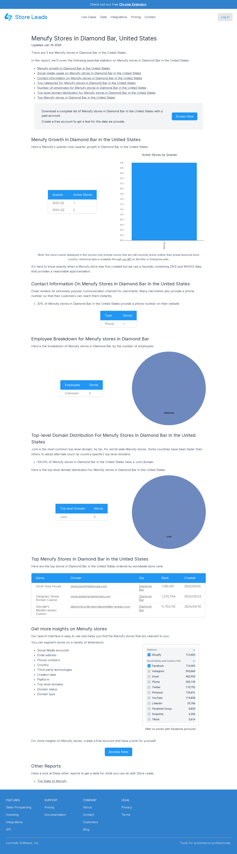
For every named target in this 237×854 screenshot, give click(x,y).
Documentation (55, 815)
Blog (86, 829)
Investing (12, 815)
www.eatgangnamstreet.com (91, 596)
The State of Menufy (52, 781)
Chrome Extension (132, 4)
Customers (90, 822)
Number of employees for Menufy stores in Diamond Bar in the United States (91, 88)
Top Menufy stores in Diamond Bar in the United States (76, 97)
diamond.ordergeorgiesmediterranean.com (100, 606)
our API (126, 259)
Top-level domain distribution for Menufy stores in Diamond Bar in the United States (96, 93)
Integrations (119, 17)
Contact (150, 17)
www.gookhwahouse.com (89, 586)
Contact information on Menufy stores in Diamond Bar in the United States (89, 78)
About (87, 807)
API (8, 829)
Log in (225, 17)
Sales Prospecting (18, 807)
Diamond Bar (145, 588)
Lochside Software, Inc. (22, 843)
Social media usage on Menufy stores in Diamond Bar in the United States (89, 73)
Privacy (126, 807)
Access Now (184, 116)
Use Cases (88, 17)
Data (103, 17)
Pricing (136, 17)
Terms (125, 815)
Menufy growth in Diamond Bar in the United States (73, 68)
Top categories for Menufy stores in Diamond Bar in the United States (86, 83)
